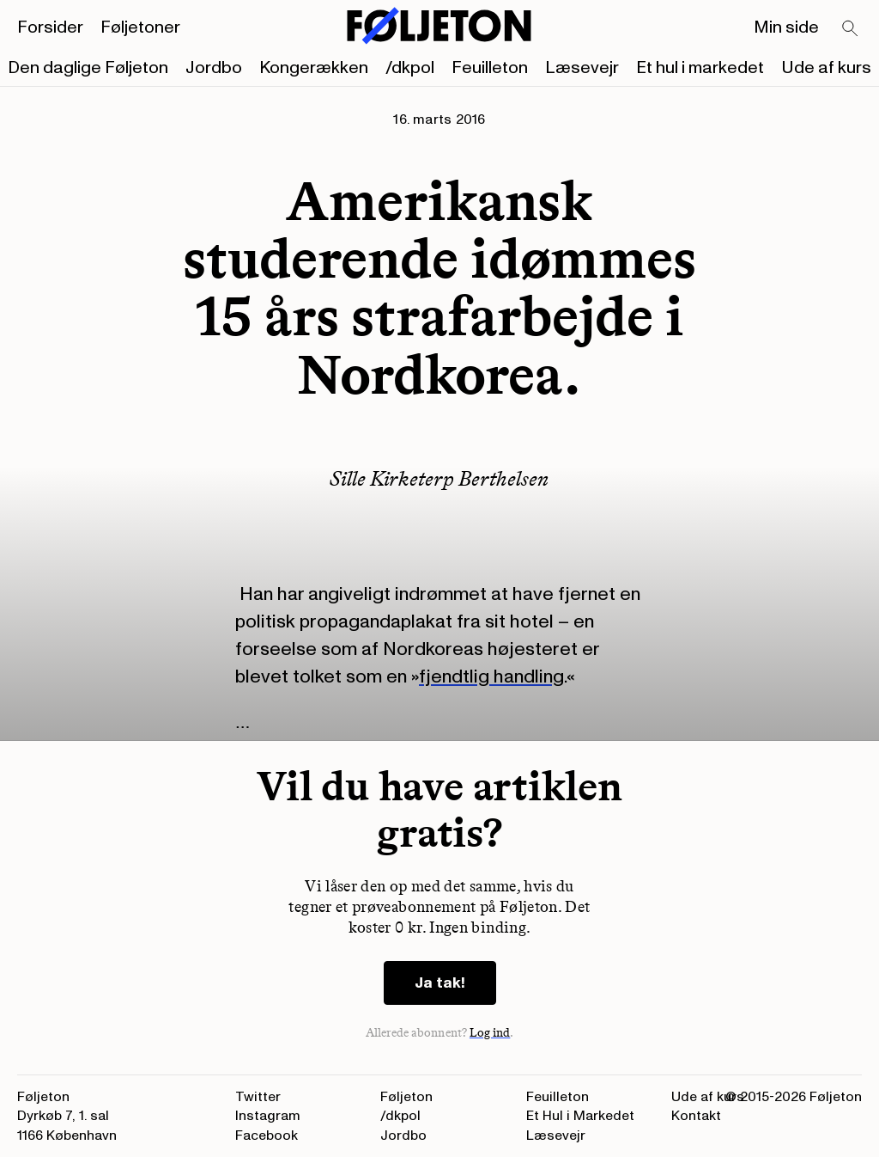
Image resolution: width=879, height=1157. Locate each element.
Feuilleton (490, 68)
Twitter (258, 1096)
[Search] (851, 29)
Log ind (490, 1032)
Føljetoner (140, 27)
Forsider (50, 27)
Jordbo (213, 68)
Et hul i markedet (700, 68)
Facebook (266, 1135)
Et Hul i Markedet (580, 1115)
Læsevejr (582, 68)
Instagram (267, 1115)
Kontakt (696, 1115)
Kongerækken (313, 68)
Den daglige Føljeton (88, 68)
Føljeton (406, 1096)
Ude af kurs (826, 68)
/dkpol (409, 68)
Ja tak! (440, 983)
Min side (786, 27)
